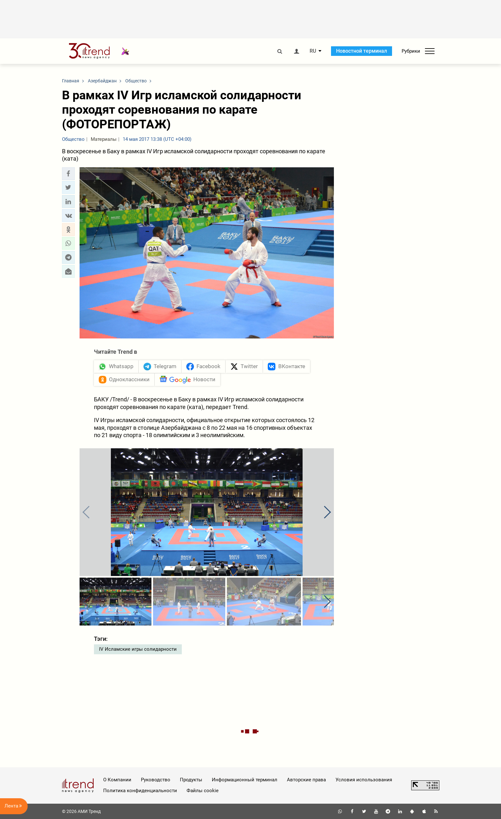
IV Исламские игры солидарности (138, 649)
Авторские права (306, 780)
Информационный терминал (244, 780)
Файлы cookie (203, 790)
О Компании (117, 780)
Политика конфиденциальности (140, 790)
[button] (68, 174)
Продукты (191, 780)
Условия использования (363, 780)
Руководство (155, 780)
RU (313, 51)
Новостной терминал (361, 51)
